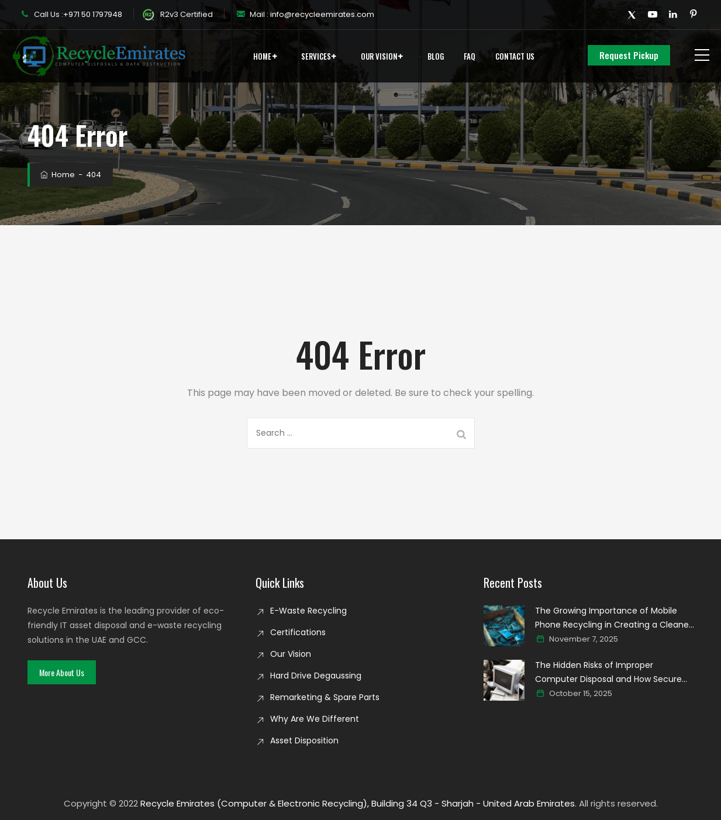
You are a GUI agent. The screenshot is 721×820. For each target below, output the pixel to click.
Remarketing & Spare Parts (325, 697)
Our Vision (379, 56)
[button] (61, 672)
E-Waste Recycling (308, 610)
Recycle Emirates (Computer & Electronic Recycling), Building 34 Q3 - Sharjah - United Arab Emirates (357, 803)
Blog (435, 56)
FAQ (469, 56)
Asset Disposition (304, 740)
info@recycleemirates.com (321, 14)
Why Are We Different (314, 719)
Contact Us (514, 56)
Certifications (298, 632)
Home (262, 56)
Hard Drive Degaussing (315, 675)
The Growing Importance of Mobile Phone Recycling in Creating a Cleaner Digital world (613, 618)
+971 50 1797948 (92, 14)
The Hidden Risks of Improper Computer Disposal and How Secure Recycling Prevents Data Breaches (608, 672)
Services (316, 56)
